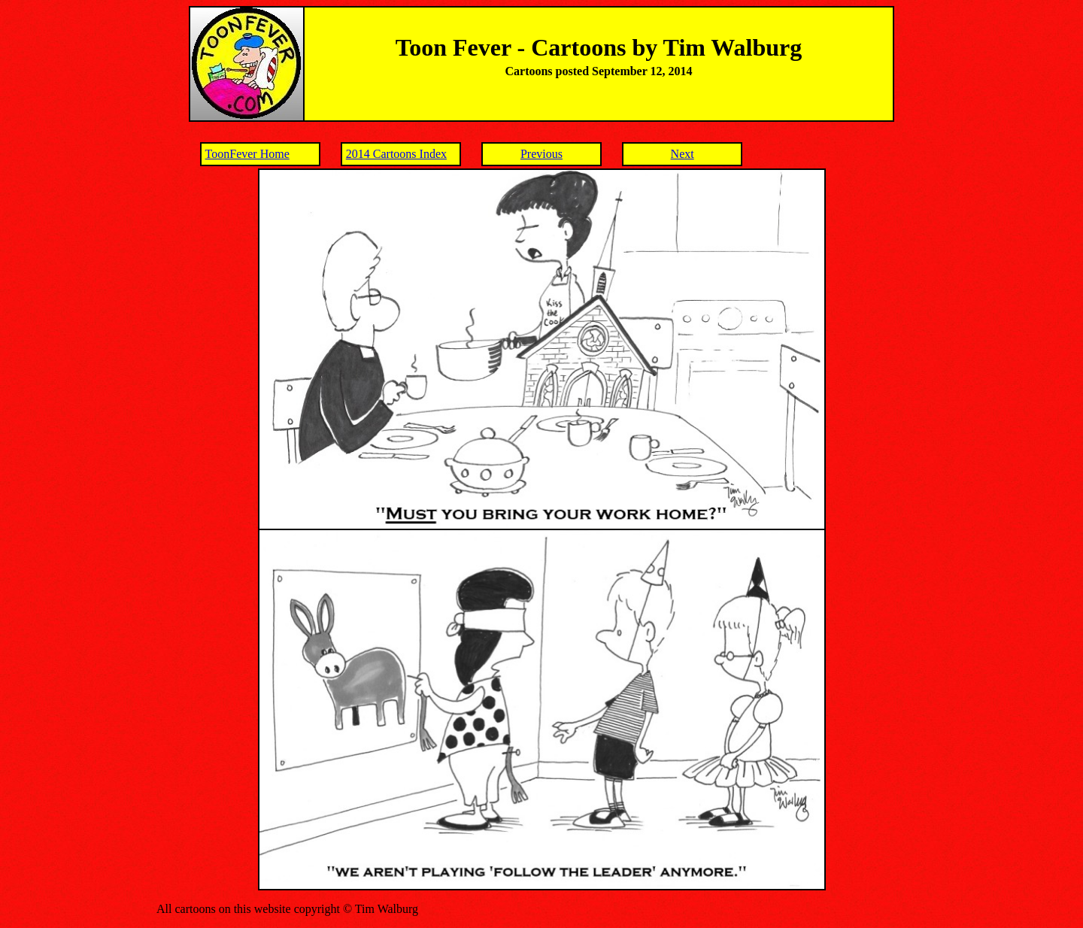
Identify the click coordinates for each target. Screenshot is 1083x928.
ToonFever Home (247, 153)
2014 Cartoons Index (396, 153)
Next (682, 153)
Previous (541, 153)
